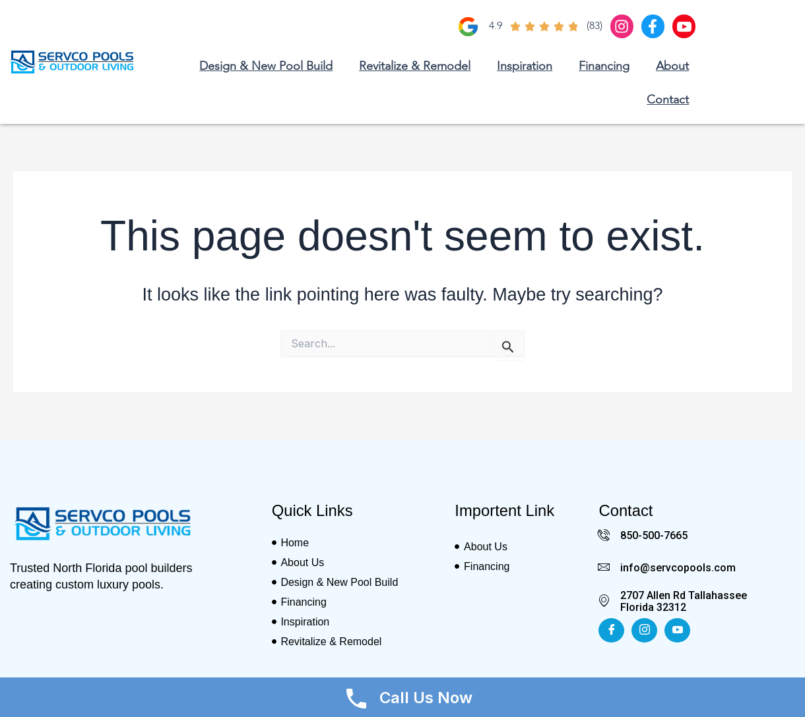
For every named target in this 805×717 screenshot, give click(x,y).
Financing (604, 66)
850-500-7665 (654, 535)
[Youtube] (677, 629)
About (672, 66)
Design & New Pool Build (266, 66)
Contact (668, 100)
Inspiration (524, 66)
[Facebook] (611, 629)
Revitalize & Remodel (414, 66)
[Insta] (644, 629)
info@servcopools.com (678, 567)
